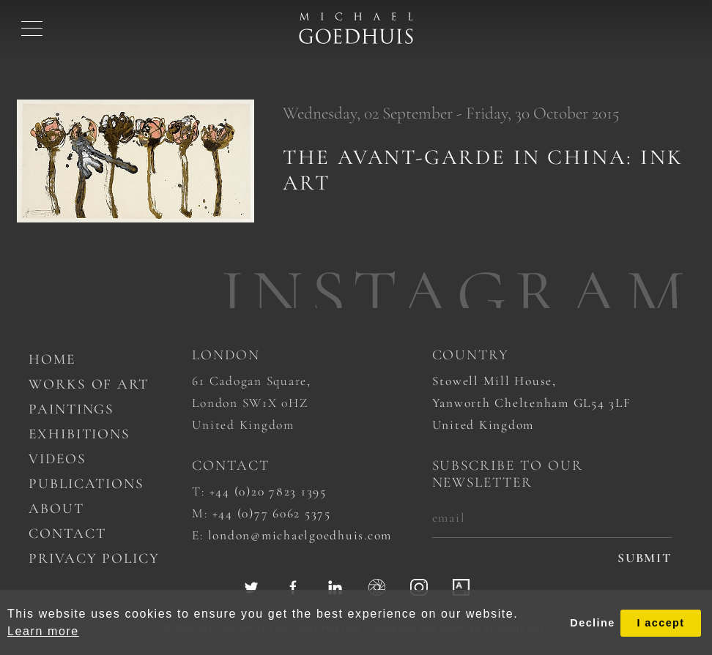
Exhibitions (79, 434)
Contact (67, 533)
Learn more (43, 631)
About (56, 508)
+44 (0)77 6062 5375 (271, 513)
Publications (86, 484)
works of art (89, 384)
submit (645, 558)
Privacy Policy (94, 558)
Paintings (72, 409)
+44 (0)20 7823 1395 (268, 491)
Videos (57, 459)
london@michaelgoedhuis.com (300, 535)
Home (52, 359)
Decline (592, 623)
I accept (660, 623)
